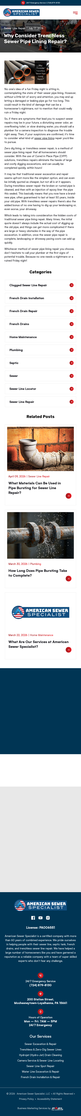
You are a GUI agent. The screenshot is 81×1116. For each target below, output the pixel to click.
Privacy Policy (26, 1098)
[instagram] (48, 918)
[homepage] (40, 906)
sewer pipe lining (44, 138)
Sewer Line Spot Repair (40, 1066)
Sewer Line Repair (15, 28)
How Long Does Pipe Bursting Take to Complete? (37, 573)
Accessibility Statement (49, 1098)
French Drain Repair (41, 311)
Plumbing (41, 350)
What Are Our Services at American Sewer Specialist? (38, 644)
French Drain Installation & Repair (40, 1077)
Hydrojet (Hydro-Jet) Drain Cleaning (40, 1055)
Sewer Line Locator (41, 389)
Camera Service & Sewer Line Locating (40, 1060)
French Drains (41, 324)
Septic (41, 363)
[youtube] (40, 918)
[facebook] (33, 918)
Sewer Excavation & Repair (41, 1044)
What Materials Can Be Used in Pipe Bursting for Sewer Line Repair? (34, 488)
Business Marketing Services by (40, 1108)
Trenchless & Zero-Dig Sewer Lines (40, 1049)
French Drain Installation (41, 298)
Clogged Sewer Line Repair (41, 285)
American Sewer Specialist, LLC (33, 1093)
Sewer (41, 376)
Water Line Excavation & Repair (40, 1071)
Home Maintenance (41, 337)
